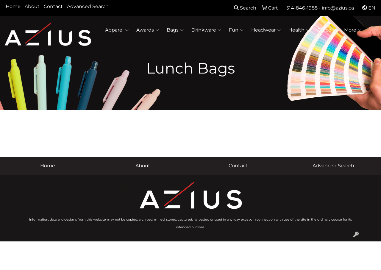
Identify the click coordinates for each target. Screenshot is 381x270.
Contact (53, 6)
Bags (175, 30)
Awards (147, 30)
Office (326, 30)
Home (13, 6)
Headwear (266, 30)
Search (245, 8)
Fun (236, 30)
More (352, 30)
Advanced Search (88, 6)
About (32, 6)
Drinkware (206, 30)
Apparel (117, 30)
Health (299, 30)
